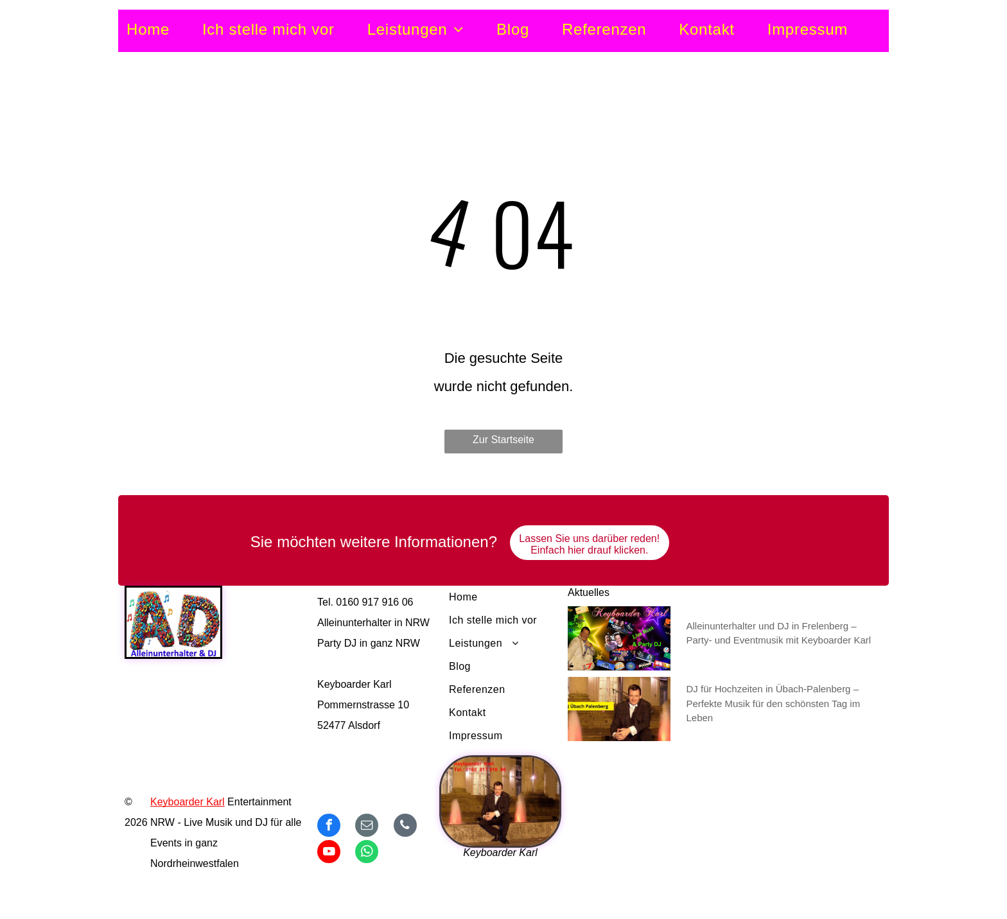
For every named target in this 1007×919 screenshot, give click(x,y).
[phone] (405, 827)
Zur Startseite (503, 439)
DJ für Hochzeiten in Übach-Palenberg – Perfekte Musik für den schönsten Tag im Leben (774, 703)
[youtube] (328, 853)
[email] (366, 827)
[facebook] (328, 827)
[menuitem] (164, 30)
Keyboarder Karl (187, 801)
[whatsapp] (366, 853)
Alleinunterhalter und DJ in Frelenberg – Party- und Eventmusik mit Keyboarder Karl (779, 633)
